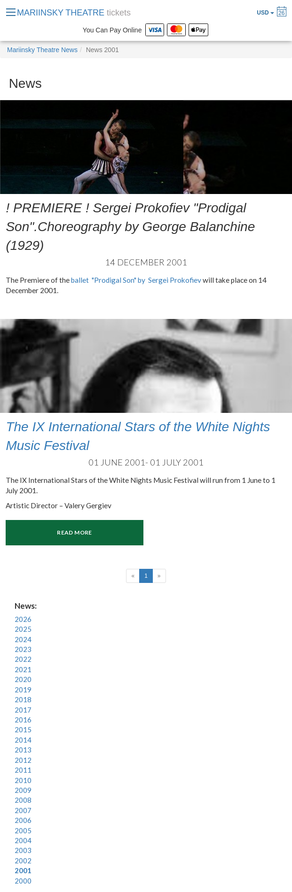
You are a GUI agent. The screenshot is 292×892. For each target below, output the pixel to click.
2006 (23, 820)
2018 (23, 699)
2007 (23, 810)
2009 (23, 790)
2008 (23, 800)
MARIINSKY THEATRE (74, 12)
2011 (23, 770)
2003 (23, 850)
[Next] (159, 576)
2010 (23, 780)
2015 (23, 729)
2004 (23, 840)
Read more (74, 532)
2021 (23, 669)
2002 (23, 860)
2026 (23, 619)
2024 (23, 639)
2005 (23, 830)
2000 (23, 880)
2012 (23, 760)
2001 (23, 870)
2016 (23, 719)
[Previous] (133, 576)
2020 (23, 679)
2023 (23, 649)
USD (265, 12)
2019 (23, 689)
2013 (23, 749)
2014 (23, 740)
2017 (23, 710)
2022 (23, 659)
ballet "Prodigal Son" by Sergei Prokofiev (136, 280)
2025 (23, 629)
